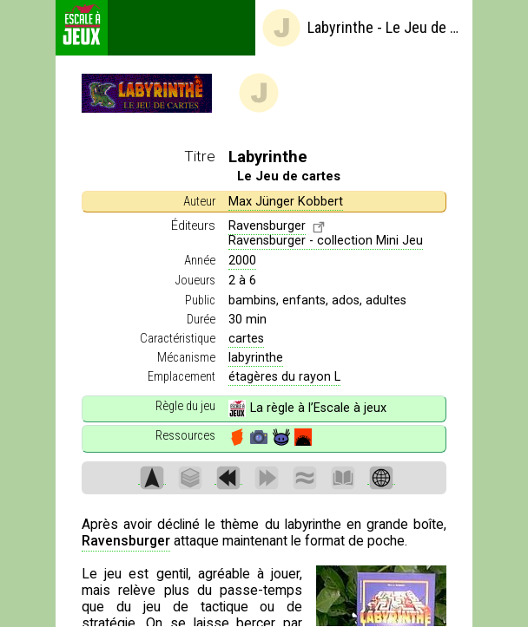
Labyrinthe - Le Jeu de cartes (363, 28)
